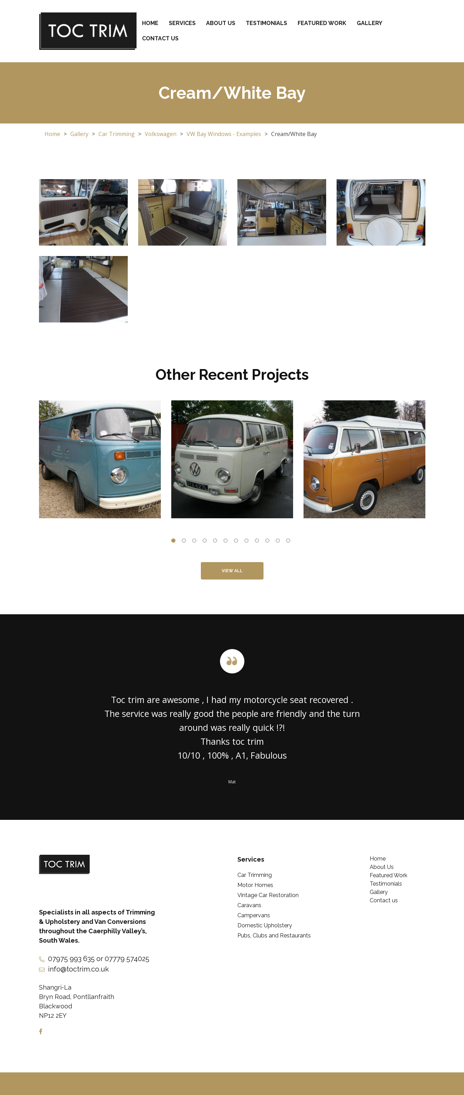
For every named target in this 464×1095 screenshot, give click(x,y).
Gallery (369, 23)
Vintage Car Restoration (268, 895)
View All (232, 570)
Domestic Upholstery (264, 925)
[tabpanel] (100, 459)
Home (150, 23)
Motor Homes (255, 885)
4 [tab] (206, 541)
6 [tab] (226, 541)
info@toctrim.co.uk (78, 969)
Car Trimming (117, 134)
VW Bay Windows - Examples (224, 134)
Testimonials (266, 23)
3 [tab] (195, 541)
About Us (220, 23)
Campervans (253, 915)
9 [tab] (258, 541)
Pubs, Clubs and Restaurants (274, 935)
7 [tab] (237, 541)
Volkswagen (160, 134)
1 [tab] (174, 541)
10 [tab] (268, 541)
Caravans (249, 905)
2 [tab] (185, 541)
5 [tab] (216, 541)
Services (182, 23)
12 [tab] (289, 541)
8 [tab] (247, 541)
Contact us (160, 38)
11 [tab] (279, 541)
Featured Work (322, 23)
